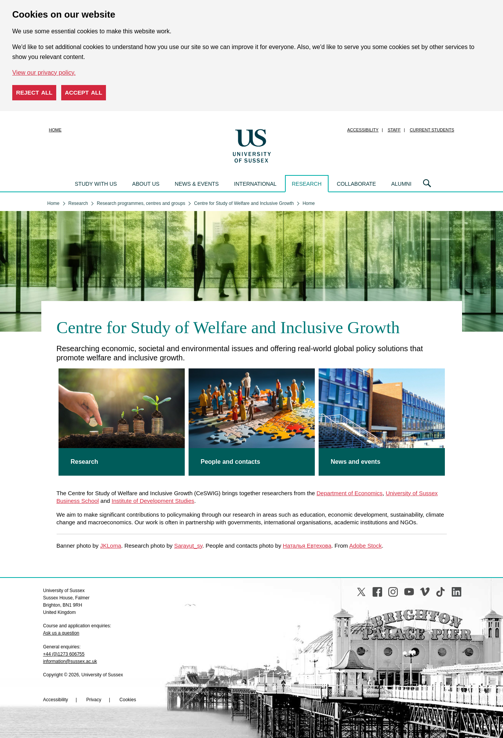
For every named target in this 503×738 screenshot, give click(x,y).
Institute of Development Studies (153, 500)
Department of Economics (350, 493)
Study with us (96, 184)
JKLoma (110, 545)
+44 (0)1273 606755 (64, 654)
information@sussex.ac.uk (70, 661)
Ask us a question (61, 633)
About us (146, 184)
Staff (394, 130)
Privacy (93, 699)
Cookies (127, 699)
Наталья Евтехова (307, 545)
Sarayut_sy (188, 545)
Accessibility (363, 130)
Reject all (34, 92)
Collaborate (356, 184)
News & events (197, 184)
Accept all (84, 92)
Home (55, 130)
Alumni (401, 184)
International (255, 184)
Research (307, 184)
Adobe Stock (365, 545)
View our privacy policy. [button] (44, 72)
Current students (432, 130)
